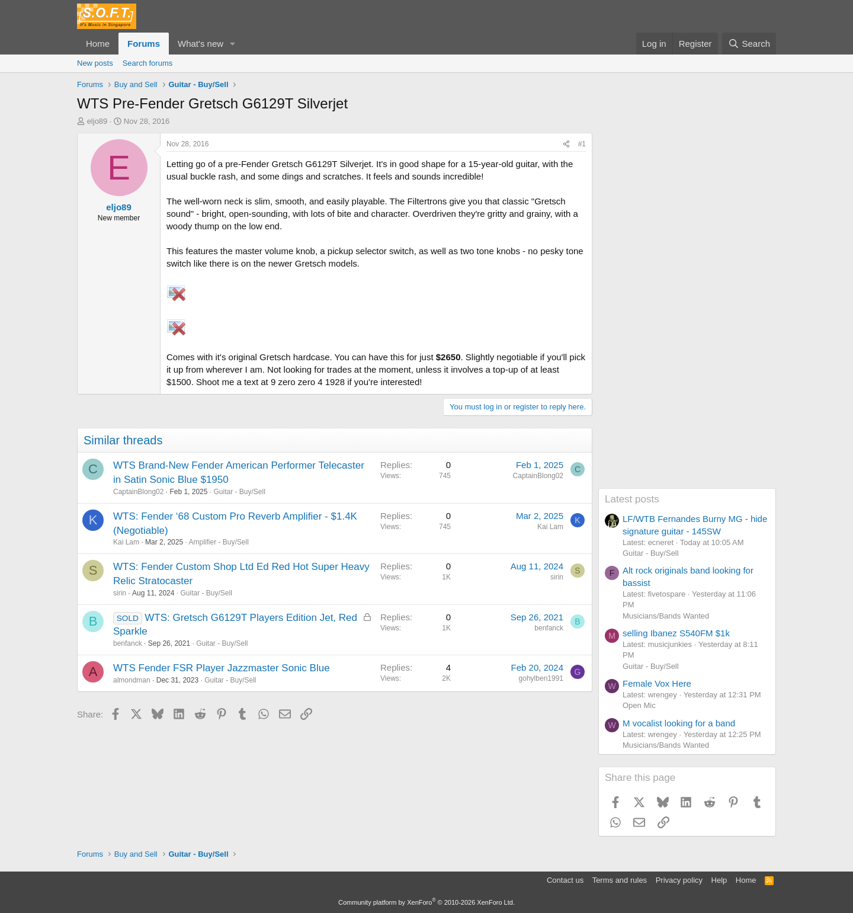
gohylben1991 (541, 678)
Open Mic (639, 705)
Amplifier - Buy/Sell (218, 542)
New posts (95, 63)
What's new (200, 44)
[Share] (566, 144)
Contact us (565, 880)
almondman (131, 680)
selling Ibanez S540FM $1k (676, 633)
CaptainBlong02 (138, 492)
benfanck (127, 643)
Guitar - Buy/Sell (239, 492)
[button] (233, 44)
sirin (119, 593)
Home (98, 44)
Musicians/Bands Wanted (666, 615)
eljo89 (97, 121)
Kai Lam (126, 542)
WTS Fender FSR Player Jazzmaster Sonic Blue (221, 668)
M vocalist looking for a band (679, 723)
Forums (143, 44)
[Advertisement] (687, 310)
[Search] (749, 44)
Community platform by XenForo (426, 902)
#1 (582, 144)
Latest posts (632, 499)
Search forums (148, 63)
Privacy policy (679, 880)
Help (719, 880)
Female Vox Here (657, 683)
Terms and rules (619, 880)
